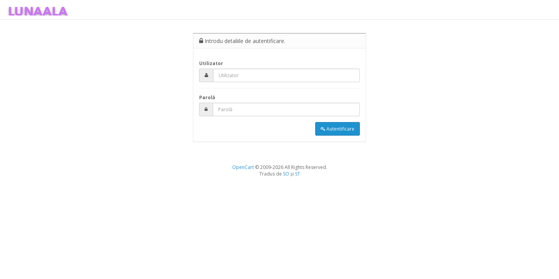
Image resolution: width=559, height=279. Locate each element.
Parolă (207, 97)
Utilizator (211, 63)
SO (286, 173)
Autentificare (337, 129)
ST (297, 173)
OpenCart (243, 167)
